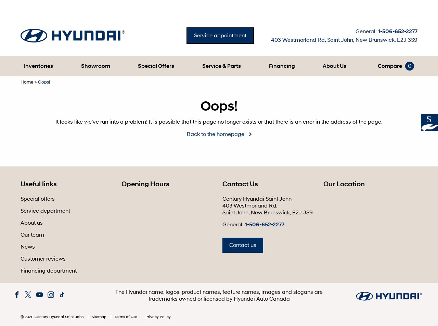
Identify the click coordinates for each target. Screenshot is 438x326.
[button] (38, 66)
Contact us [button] (242, 245)
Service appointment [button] (220, 35)
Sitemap (99, 317)
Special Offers (156, 66)
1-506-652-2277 (397, 31)
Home (27, 82)
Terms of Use (126, 317)
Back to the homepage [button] (215, 134)
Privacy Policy (158, 317)
